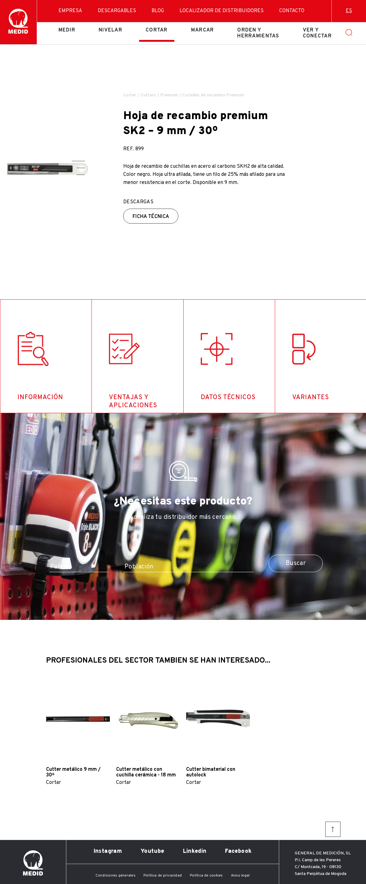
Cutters (148, 95)
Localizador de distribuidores (222, 11)
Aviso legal (240, 875)
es (349, 11)
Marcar (202, 30)
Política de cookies (206, 875)
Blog (158, 11)
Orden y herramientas (258, 33)
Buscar (296, 563)
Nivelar (110, 30)
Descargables (117, 11)
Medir (67, 30)
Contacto (291, 11)
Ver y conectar (317, 33)
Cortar (157, 30)
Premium (169, 95)
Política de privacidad (162, 875)
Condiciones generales (115, 875)
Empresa (70, 11)
